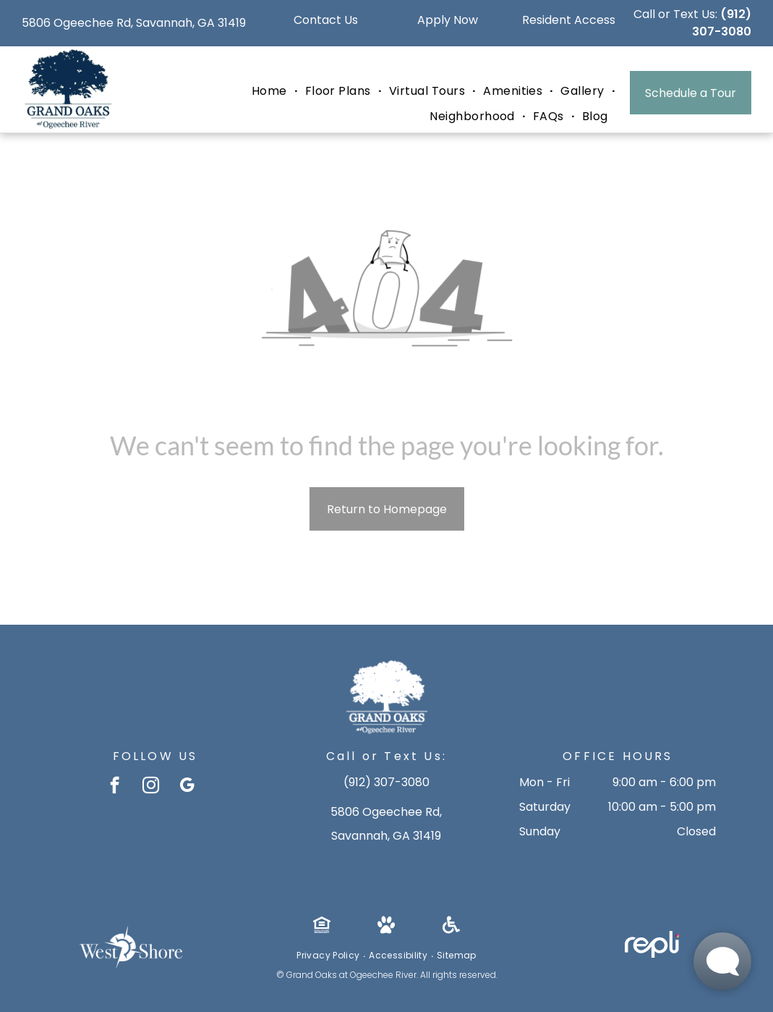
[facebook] (114, 786)
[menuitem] (271, 91)
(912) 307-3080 (721, 23)
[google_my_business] (187, 786)
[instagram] (150, 786)
